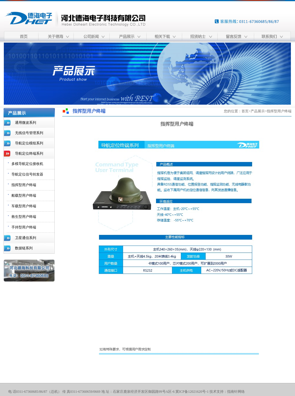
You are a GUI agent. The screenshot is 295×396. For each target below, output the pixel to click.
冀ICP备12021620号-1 (192, 392)
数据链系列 (24, 248)
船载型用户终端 (23, 195)
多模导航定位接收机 (27, 164)
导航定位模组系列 (29, 143)
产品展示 (258, 111)
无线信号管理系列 (29, 133)
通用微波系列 (25, 123)
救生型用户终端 (23, 217)
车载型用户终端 (23, 206)
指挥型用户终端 (23, 185)
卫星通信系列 (25, 238)
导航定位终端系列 (29, 153)
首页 (245, 111)
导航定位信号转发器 (27, 174)
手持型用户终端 (23, 227)
